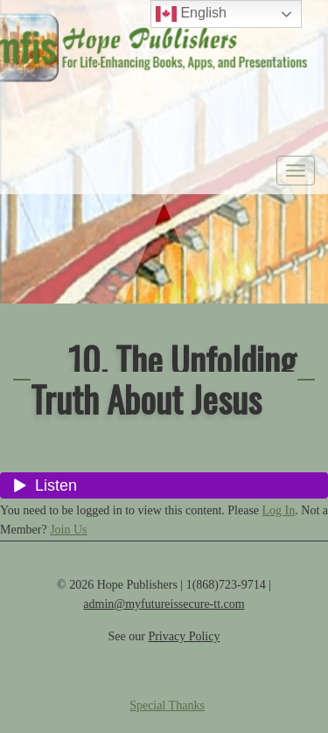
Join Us (68, 529)
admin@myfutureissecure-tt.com (163, 604)
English (191, 13)
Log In (279, 510)
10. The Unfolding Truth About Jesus (163, 378)
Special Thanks (167, 705)
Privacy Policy (184, 636)
